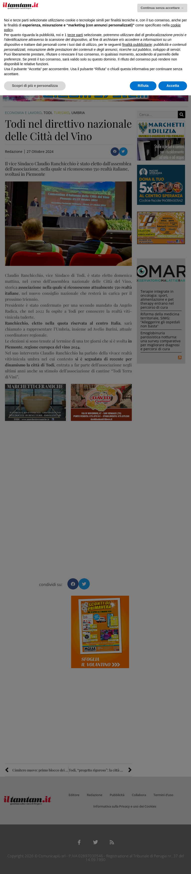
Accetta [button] (172, 86)
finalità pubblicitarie (137, 45)
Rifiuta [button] (143, 86)
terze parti (75, 35)
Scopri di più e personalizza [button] (35, 86)
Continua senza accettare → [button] (162, 8)
